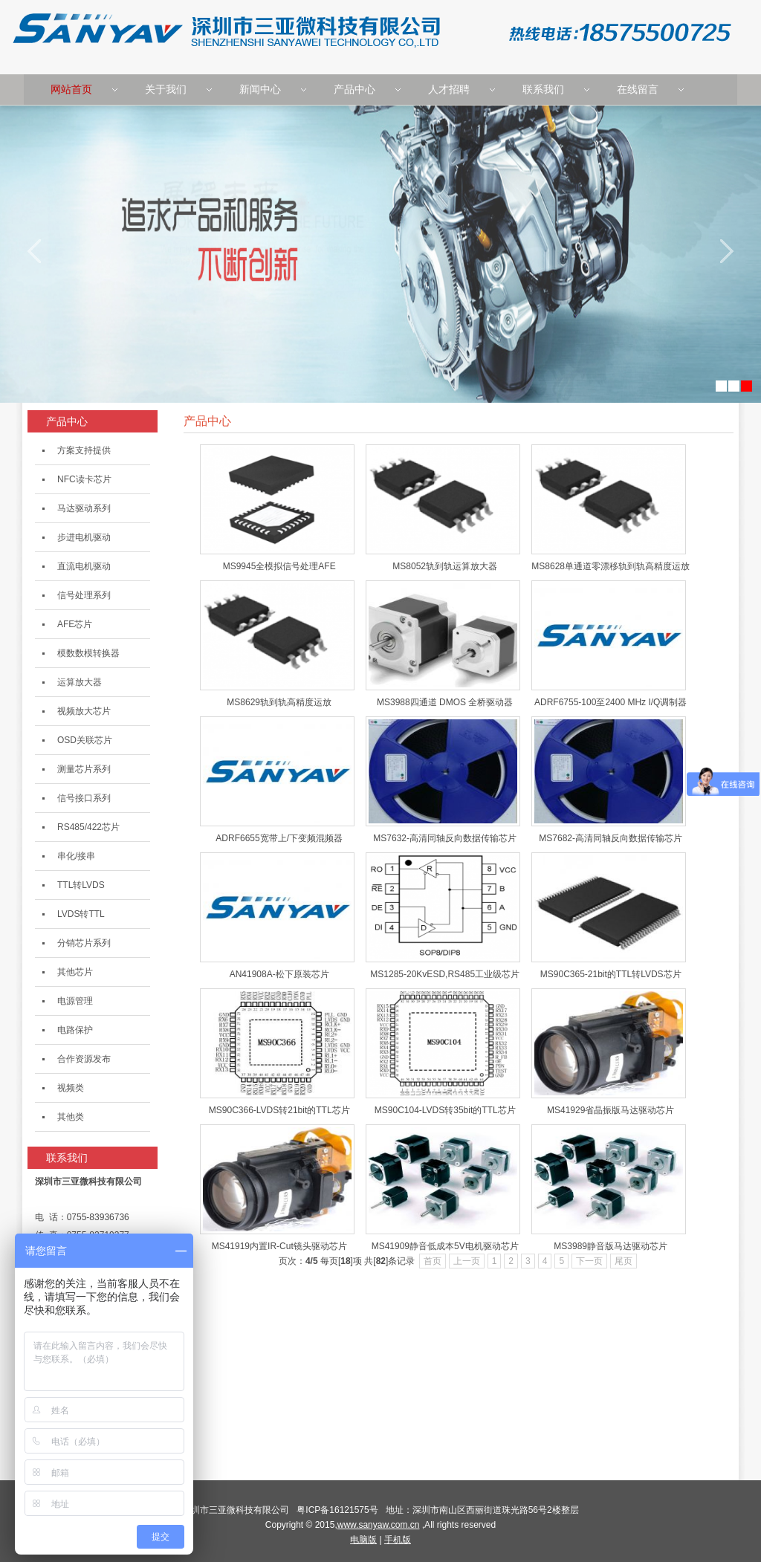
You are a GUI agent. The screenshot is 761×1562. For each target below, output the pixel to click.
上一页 (466, 1261)
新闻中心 (260, 89)
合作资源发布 (84, 1059)
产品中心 (354, 89)
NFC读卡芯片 (84, 479)
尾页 (623, 1261)
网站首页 (71, 89)
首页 (432, 1261)
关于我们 (166, 89)
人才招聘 (449, 89)
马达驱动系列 (84, 508)
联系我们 (543, 89)
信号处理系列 (84, 595)
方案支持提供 (84, 450)
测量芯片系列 (84, 769)
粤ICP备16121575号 (340, 1510)
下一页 (589, 1261)
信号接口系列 (84, 798)
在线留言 (637, 89)
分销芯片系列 (84, 943)
